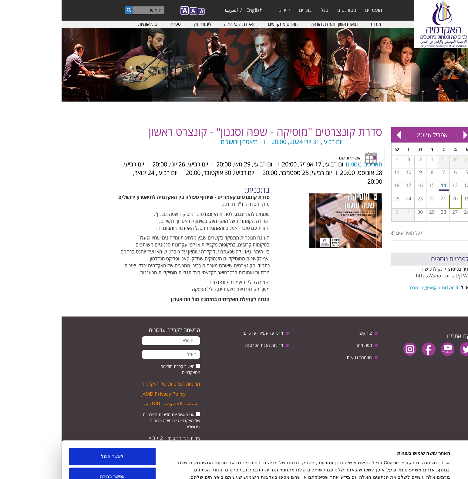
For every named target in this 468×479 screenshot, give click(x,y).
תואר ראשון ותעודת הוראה (272, 24)
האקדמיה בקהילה (178, 24)
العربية (169, 10)
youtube (386, 349)
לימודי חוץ (141, 24)
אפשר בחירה (50, 443)
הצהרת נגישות (297, 357)
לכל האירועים (348, 232)
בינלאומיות (85, 24)
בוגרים (243, 10)
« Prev (404, 135)
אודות (314, 24)
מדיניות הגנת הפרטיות (202, 345)
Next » (337, 135)
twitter (405, 349)
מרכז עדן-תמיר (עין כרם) (201, 333)
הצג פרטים (182, 463)
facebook (367, 349)
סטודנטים (285, 10)
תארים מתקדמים (221, 24)
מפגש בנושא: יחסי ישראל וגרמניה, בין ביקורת (382, 190)
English (193, 10)
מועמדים (312, 10)
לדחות (51, 462)
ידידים (222, 10)
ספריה (113, 24)
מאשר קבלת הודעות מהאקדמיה (119, 369)
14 (382, 185)
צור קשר (303, 333)
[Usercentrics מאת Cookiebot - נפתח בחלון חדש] (429, 467)
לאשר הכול (50, 423)
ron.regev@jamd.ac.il (372, 287)
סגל (263, 10)
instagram (348, 349)
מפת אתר (302, 345)
